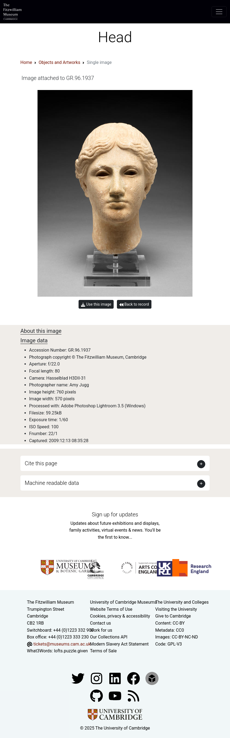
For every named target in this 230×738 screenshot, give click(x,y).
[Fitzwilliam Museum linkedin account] (134, 678)
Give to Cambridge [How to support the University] (173, 616)
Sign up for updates (115, 514)
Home (26, 62)
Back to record (134, 304)
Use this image (96, 304)
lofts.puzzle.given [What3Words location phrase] (71, 650)
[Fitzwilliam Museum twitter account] (78, 678)
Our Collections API (109, 637)
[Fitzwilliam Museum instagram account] (97, 678)
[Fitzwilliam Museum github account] (97, 695)
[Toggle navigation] (219, 11)
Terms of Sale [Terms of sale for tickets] (103, 650)
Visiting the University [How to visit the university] (176, 609)
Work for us (101, 630)
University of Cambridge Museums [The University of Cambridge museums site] (123, 602)
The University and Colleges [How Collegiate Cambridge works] (182, 602)
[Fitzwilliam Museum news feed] (133, 695)
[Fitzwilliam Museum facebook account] (115, 678)
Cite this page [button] (41, 463)
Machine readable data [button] (52, 483)
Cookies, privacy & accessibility (120, 616)
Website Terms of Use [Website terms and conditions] (111, 609)
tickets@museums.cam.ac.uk (62, 644)
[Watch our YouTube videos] (115, 695)
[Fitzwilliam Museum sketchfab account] (152, 678)
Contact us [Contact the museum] (100, 623)
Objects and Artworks (59, 62)
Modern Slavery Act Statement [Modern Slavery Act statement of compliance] (119, 644)
